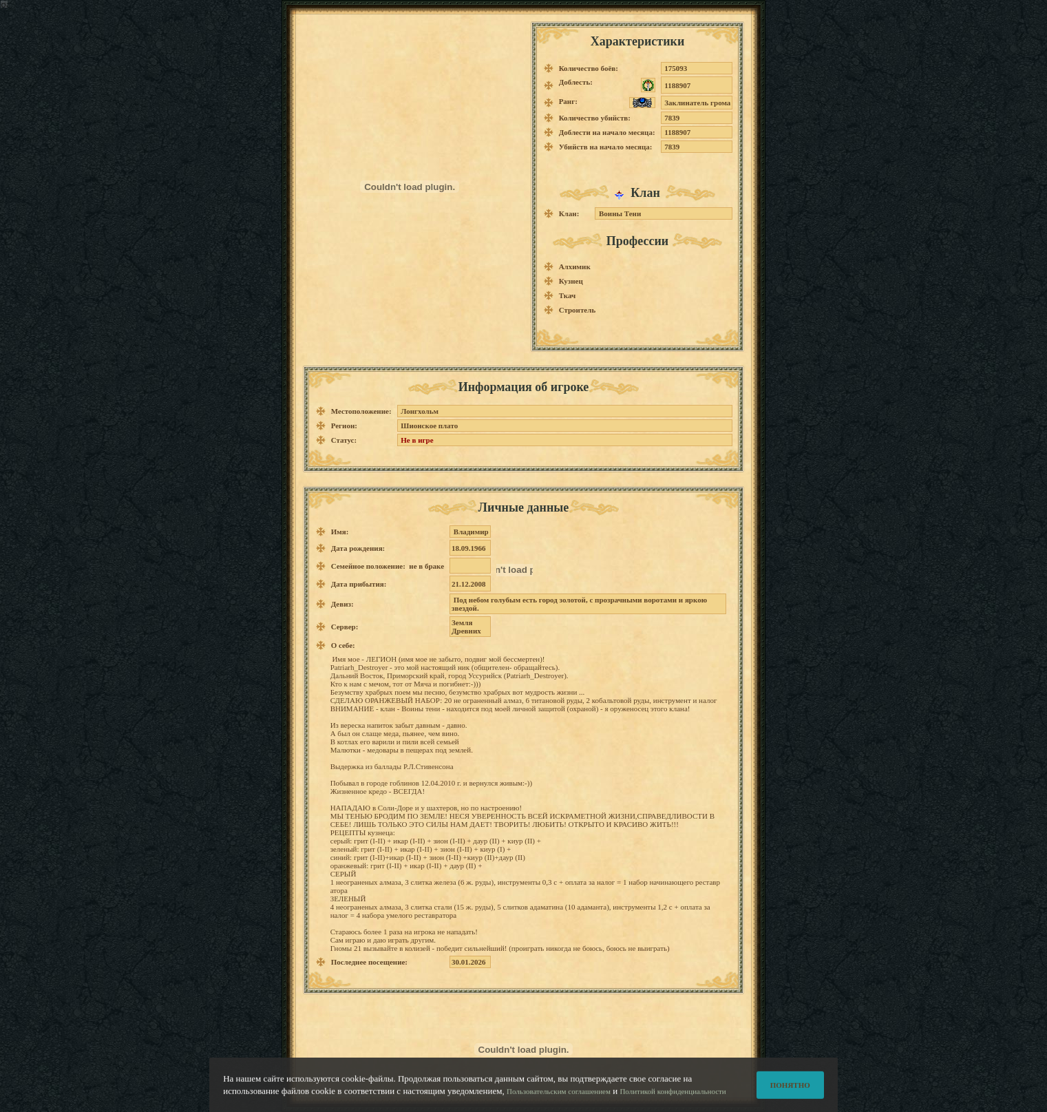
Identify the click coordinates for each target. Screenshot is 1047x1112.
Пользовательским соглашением (559, 1097)
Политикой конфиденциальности (673, 1097)
